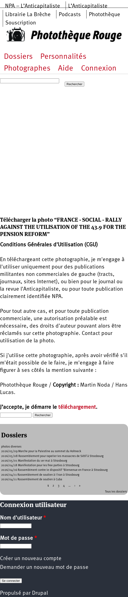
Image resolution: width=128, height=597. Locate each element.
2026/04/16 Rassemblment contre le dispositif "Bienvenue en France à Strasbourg (54, 470)
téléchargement (77, 407)
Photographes (27, 68)
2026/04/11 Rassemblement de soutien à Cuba (31, 479)
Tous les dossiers (116, 491)
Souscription (20, 23)
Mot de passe (18, 538)
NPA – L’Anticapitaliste (32, 6)
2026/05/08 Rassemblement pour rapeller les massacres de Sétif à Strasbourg (52, 456)
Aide (65, 68)
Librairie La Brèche (28, 15)
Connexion (98, 68)
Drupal (40, 593)
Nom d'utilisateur (23, 518)
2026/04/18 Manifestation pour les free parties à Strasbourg (40, 465)
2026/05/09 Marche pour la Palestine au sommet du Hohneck (41, 451)
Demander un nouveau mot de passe (44, 567)
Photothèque (104, 15)
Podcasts (70, 15)
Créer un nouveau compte (30, 558)
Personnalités (63, 57)
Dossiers (18, 57)
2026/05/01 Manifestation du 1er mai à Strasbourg (34, 460)
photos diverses (11, 446)
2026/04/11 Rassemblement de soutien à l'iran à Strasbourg (40, 474)
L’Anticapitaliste (88, 6)
